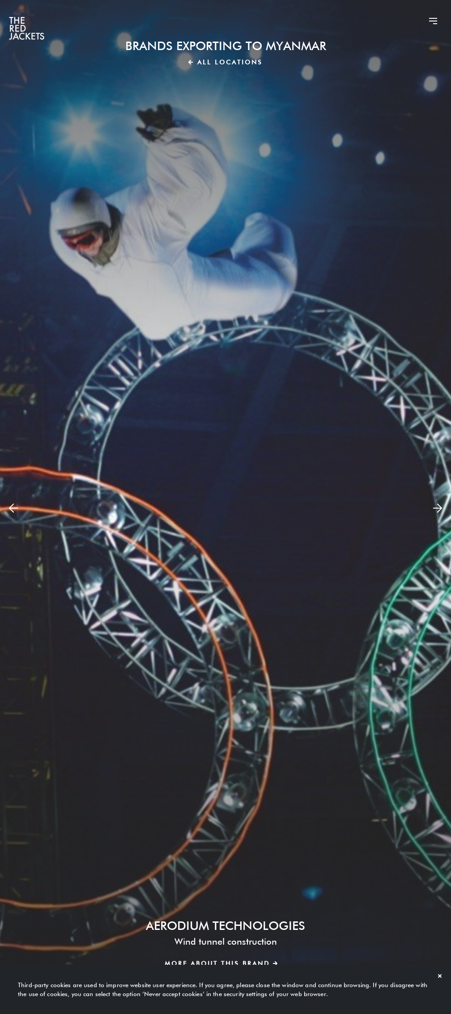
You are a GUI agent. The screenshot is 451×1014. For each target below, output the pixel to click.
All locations (225, 62)
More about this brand (221, 963)
